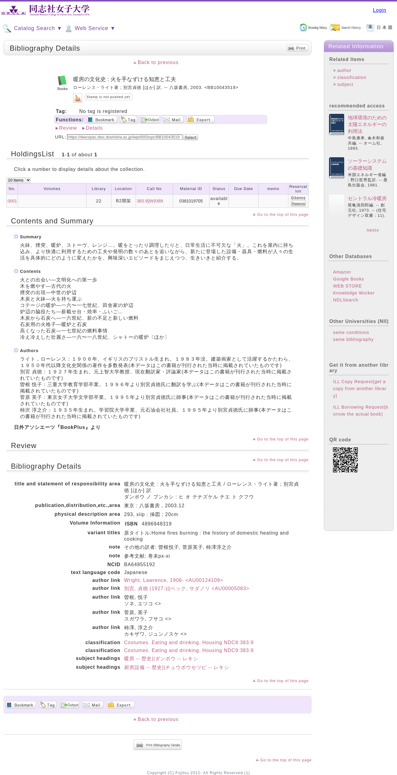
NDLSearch (345, 299)
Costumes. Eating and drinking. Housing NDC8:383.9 (189, 642)
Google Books (348, 279)
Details (94, 128)
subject (345, 84)
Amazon (342, 272)
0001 (12, 201)
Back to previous (158, 62)
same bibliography (353, 339)
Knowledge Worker (354, 293)
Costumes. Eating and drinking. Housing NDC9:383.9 (189, 650)
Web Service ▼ (90, 28)
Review (68, 128)
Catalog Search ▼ (32, 28)
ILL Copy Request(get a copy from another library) (359, 388)
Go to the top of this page (283, 214)
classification (351, 77)
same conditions (351, 332)
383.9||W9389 (150, 201)
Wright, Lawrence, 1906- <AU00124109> (173, 580)
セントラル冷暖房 (367, 198)
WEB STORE (347, 286)
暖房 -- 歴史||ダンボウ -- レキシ (161, 658)
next (371, 230)
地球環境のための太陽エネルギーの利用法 (367, 124)
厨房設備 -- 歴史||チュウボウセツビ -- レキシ (176, 667)
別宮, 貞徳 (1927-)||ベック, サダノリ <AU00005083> (186, 588)
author (344, 70)
